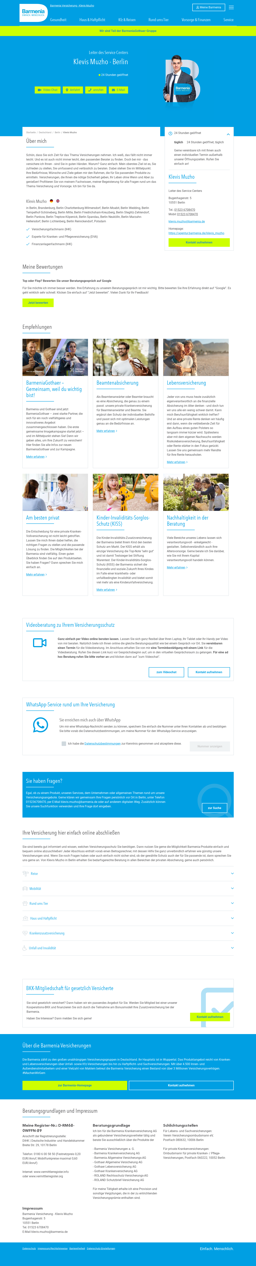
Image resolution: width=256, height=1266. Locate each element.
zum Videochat (166, 672)
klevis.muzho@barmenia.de (187, 221)
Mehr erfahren (36, 456)
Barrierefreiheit (77, 1247)
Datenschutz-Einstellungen (101, 1247)
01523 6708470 (184, 210)
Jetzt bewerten (41, 302)
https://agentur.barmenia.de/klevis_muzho (196, 233)
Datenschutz (29, 1247)
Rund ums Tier (159, 20)
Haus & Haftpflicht (92, 20)
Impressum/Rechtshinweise (53, 1247)
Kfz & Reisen (127, 20)
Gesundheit (58, 20)
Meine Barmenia (212, 7)
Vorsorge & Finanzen (196, 20)
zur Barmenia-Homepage (45, 1086)
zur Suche (217, 807)
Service (229, 20)
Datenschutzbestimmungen (102, 743)
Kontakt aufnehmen (208, 242)
